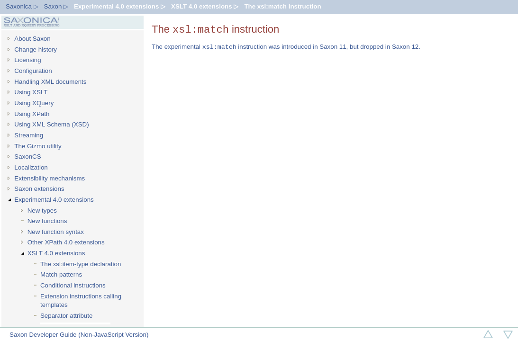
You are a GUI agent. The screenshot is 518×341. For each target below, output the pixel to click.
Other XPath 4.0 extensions (66, 242)
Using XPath (31, 113)
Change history (35, 49)
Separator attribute (66, 315)
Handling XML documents (50, 81)
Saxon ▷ (56, 6)
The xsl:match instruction (282, 6)
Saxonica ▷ (22, 6)
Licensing (27, 59)
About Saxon (32, 38)
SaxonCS (27, 156)
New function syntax (55, 231)
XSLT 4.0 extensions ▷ (204, 6)
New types (42, 210)
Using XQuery (34, 103)
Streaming (28, 135)
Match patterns (61, 274)
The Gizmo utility (37, 146)
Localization (30, 167)
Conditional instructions (73, 285)
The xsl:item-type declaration (80, 264)
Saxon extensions (39, 188)
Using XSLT (30, 92)
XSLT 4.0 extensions (56, 253)
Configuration (33, 70)
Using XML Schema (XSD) (51, 124)
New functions (47, 220)
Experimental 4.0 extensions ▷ (119, 6)
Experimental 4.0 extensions (53, 199)
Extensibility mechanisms (49, 178)
